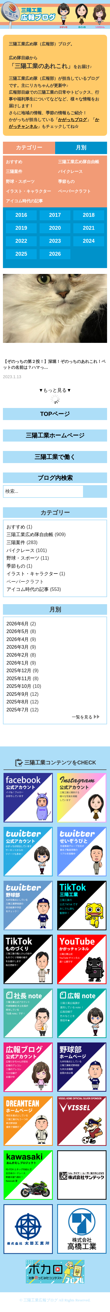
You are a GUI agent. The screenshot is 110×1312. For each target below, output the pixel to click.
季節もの (66, 181)
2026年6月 (17, 623)
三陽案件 (14, 171)
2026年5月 (17, 631)
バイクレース (70, 171)
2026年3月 (17, 647)
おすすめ (14, 161)
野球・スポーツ (20, 181)
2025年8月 (17, 701)
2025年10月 (18, 686)
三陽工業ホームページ (55, 435)
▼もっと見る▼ (55, 390)
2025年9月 (17, 694)
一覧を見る (82, 717)
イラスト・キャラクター (28, 191)
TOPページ (55, 414)
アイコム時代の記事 (24, 201)
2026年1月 (17, 662)
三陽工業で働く (55, 457)
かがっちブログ (72, 119)
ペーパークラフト (74, 191)
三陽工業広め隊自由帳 (78, 161)
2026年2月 (17, 654)
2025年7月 (17, 709)
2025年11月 (18, 678)
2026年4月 (17, 639)
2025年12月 (18, 670)
